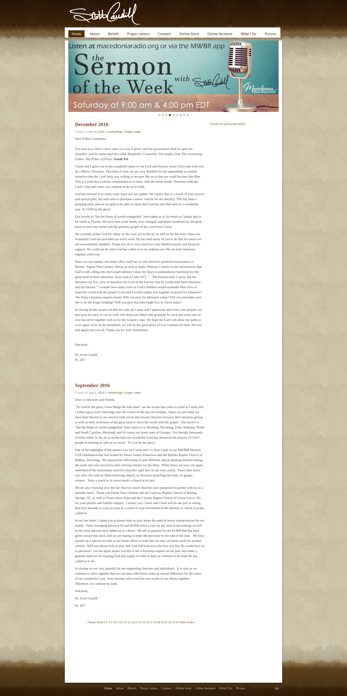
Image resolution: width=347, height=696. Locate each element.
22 (169, 622)
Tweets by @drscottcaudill (227, 124)
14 (140, 622)
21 (166, 622)
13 (136, 622)
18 (155, 622)
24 (177, 622)
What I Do (248, 34)
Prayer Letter (132, 131)
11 (129, 622)
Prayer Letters (138, 34)
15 (144, 622)
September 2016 (92, 385)
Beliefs (113, 34)
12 (132, 622)
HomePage (115, 131)
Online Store (189, 34)
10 (125, 622)
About (95, 34)
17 (151, 622)
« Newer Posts (94, 622)
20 (162, 622)
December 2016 (91, 124)
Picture (270, 34)
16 (147, 622)
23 (173, 622)
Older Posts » (187, 622)
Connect (164, 34)
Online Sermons (219, 34)
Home (76, 34)
